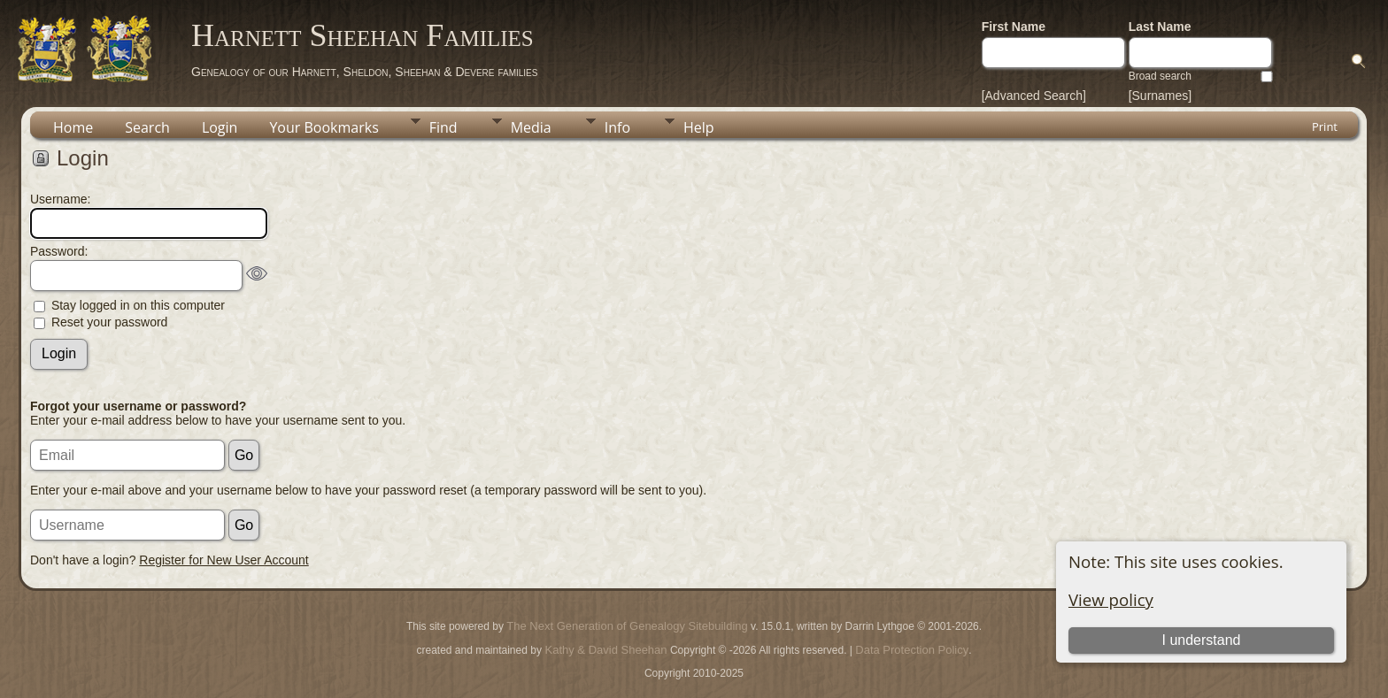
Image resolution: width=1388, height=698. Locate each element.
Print (1325, 126)
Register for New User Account (223, 560)
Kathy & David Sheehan (604, 649)
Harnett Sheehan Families (362, 35)
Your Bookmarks (323, 127)
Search (147, 127)
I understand (1200, 640)
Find (443, 127)
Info (617, 127)
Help (698, 127)
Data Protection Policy (911, 649)
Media (531, 127)
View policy (1110, 599)
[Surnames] (1160, 95)
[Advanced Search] (1034, 95)
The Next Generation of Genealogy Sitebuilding (626, 626)
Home (73, 127)
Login (220, 127)
